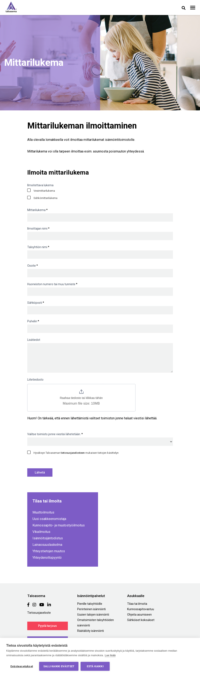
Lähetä (40, 472)
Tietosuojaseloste (39, 612)
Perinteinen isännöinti (91, 609)
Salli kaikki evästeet (58, 666)
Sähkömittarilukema (42, 198)
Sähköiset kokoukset (140, 620)
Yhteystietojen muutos (48, 551)
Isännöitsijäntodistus (47, 538)
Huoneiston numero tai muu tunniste (52, 284)
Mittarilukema (37, 210)
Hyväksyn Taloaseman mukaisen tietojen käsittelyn (73, 452)
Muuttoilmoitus (43, 512)
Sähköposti (35, 302)
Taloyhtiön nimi (38, 247)
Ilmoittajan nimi (38, 228)
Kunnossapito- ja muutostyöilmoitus (58, 525)
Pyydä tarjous (47, 625)
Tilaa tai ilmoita (137, 603)
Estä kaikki (95, 666)
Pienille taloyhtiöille (89, 603)
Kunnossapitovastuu (140, 609)
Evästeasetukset (21, 666)
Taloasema (11, 6)
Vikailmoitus (41, 532)
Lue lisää (110, 655)
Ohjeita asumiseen (139, 614)
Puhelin (33, 321)
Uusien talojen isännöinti (93, 614)
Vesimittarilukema (41, 190)
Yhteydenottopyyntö (47, 558)
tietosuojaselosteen (73, 452)
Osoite (32, 265)
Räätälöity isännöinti (90, 630)
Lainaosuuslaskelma (47, 545)
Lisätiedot (33, 339)
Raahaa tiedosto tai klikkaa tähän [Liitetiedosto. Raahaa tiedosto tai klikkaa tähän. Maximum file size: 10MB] (81, 398)
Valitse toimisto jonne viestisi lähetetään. (55, 434)
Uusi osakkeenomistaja (49, 519)
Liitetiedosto (35, 379)
